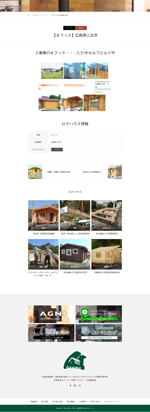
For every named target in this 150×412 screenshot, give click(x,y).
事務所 (81, 28)
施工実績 (44, 402)
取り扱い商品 (57, 402)
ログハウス (69, 28)
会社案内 (82, 402)
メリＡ (57, 150)
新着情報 (33, 402)
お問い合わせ (95, 402)
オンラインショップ (112, 402)
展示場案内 (71, 402)
